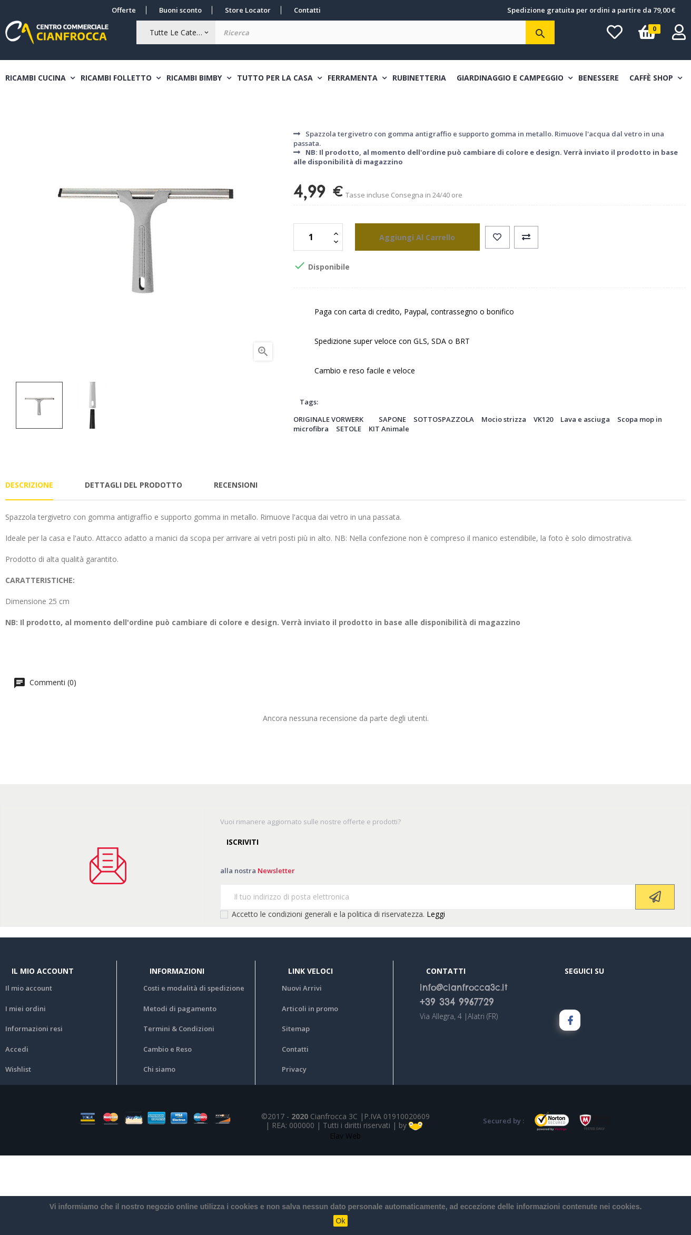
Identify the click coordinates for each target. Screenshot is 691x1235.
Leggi (436, 993)
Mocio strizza (503, 498)
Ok (341, 1221)
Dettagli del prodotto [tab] (133, 564)
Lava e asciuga (585, 498)
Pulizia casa (318, 178)
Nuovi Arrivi (302, 1067)
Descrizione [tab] (29, 564)
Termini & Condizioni (178, 1108)
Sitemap (296, 1108)
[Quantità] (312, 316)
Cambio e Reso (167, 1128)
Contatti (307, 10)
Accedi (16, 1128)
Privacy (294, 1148)
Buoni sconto (180, 10)
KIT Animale (389, 508)
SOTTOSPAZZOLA (443, 498)
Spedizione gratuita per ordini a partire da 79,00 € (591, 10)
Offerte (124, 10)
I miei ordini (25, 1087)
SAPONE (392, 498)
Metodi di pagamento (179, 1087)
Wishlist (18, 1148)
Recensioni (236, 564)
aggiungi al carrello (408, 316)
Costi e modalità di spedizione (193, 1067)
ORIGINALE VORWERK (328, 498)
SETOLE (348, 508)
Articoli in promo (310, 1087)
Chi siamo (159, 1148)
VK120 (543, 498)
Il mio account (28, 1067)
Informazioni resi (34, 1108)
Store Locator (248, 10)
